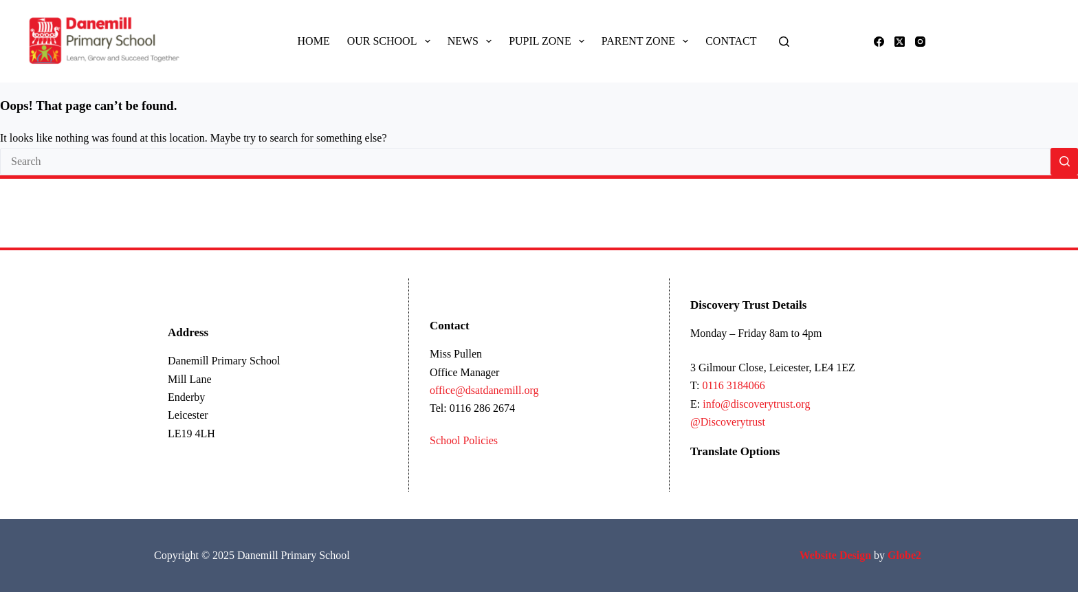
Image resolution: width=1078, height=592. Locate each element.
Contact (730, 41)
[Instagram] (920, 41)
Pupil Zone (549, 41)
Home (314, 41)
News (473, 41)
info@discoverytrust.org (756, 404)
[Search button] (1064, 161)
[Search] (784, 41)
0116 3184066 (733, 385)
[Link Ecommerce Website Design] (835, 555)
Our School (391, 41)
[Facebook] (879, 41)
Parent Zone (648, 41)
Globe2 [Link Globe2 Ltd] (906, 555)
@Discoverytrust (727, 422)
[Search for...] (525, 161)
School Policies (464, 440)
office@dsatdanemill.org (484, 390)
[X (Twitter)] (899, 41)
